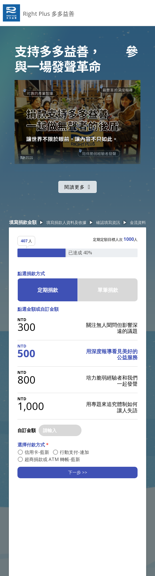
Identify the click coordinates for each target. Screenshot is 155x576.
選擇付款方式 (33, 445)
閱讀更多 (74, 187)
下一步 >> (77, 472)
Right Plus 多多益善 (48, 13)
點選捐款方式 (31, 273)
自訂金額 (26, 430)
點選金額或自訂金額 (38, 309)
